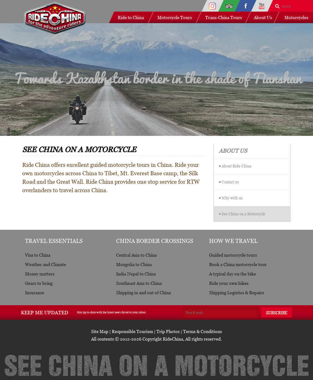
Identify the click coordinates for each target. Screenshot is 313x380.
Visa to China (37, 255)
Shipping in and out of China (143, 292)
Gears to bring (39, 283)
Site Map (99, 331)
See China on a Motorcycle (243, 214)
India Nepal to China (136, 273)
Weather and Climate (45, 264)
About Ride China (236, 166)
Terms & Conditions (202, 331)
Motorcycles (296, 17)
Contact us (230, 182)
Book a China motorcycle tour (238, 264)
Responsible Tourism (132, 331)
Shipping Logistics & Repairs (236, 292)
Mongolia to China (134, 264)
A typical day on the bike (232, 273)
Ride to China (131, 17)
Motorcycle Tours (174, 17)
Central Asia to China (136, 255)
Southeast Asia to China (139, 283)
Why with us (232, 198)
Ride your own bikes (229, 283)
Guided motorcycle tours (233, 255)
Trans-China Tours (223, 17)
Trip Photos (168, 331)
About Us (263, 17)
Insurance (34, 292)
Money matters (39, 273)
